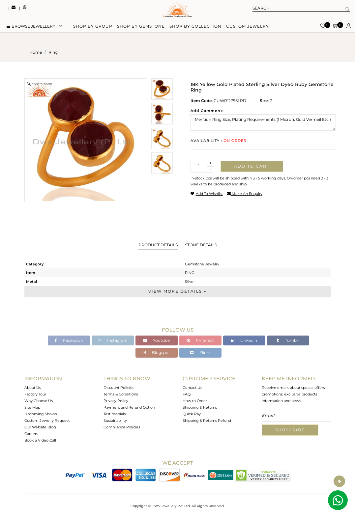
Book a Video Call (40, 440)
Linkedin (244, 340)
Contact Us (192, 387)
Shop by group (92, 27)
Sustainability (115, 420)
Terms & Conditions (121, 394)
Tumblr (288, 340)
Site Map (32, 407)
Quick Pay (192, 414)
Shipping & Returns (200, 407)
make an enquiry (244, 193)
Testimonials (115, 414)
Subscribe (290, 429)
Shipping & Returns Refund (207, 420)
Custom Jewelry (247, 27)
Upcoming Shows (40, 414)
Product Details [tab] (158, 244)
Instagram (113, 340)
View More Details (177, 291)
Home (35, 52)
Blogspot (156, 352)
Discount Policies (119, 387)
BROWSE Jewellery (31, 27)
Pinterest (200, 340)
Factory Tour (35, 394)
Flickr (200, 352)
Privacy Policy (116, 400)
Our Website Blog (40, 427)
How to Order (195, 400)
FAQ (187, 394)
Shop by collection (195, 27)
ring (53, 52)
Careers (31, 433)
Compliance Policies (122, 427)
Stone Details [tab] (201, 244)
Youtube (156, 340)
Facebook (69, 340)
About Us (32, 387)
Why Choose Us (38, 400)
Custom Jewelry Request (47, 420)
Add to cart (252, 166)
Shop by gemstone (141, 27)
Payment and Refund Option (129, 407)
